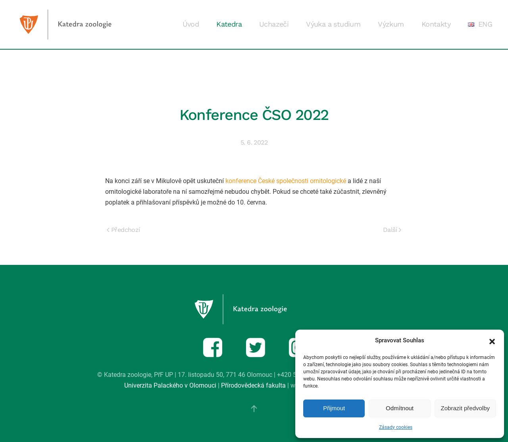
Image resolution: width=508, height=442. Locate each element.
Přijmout (334, 408)
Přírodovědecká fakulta (253, 385)
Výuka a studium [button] (333, 24)
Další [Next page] (392, 230)
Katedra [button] (229, 24)
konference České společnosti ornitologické (285, 181)
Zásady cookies (395, 427)
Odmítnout (400, 408)
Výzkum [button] (391, 24)
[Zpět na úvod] (79, 24)
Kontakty (435, 24)
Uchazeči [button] (274, 24)
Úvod (191, 24)
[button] (492, 341)
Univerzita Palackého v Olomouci (170, 385)
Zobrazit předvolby (465, 408)
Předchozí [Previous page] (123, 230)
